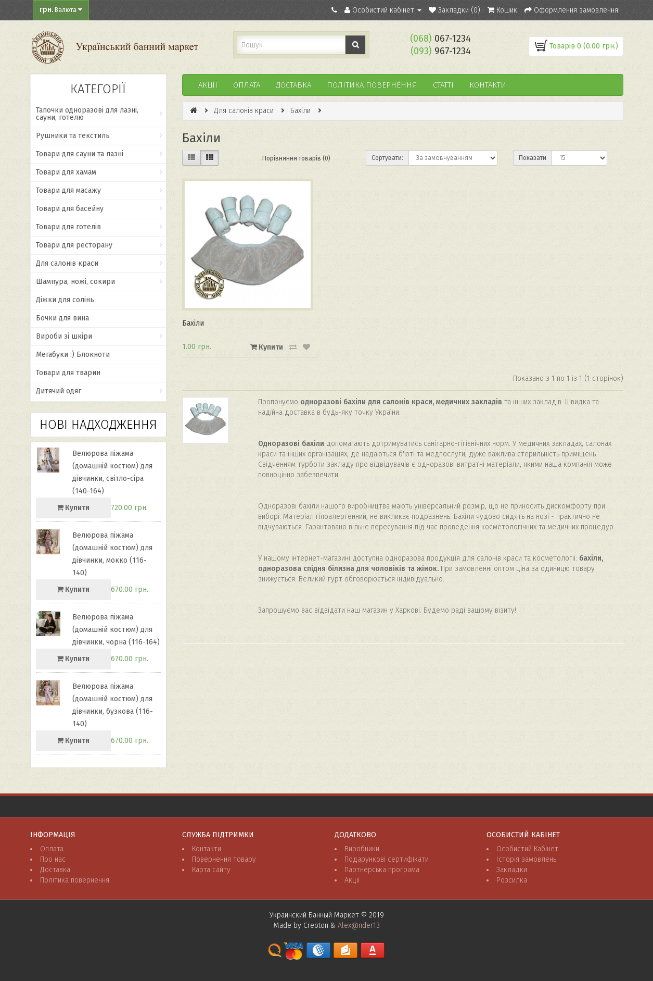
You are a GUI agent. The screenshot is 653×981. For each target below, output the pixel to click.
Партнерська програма (381, 869)
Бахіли (300, 110)
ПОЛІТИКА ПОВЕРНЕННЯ (372, 85)
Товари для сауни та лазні (79, 154)
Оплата (246, 85)
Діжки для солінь (65, 299)
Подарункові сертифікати (386, 859)
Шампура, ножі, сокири (75, 281)
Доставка (293, 85)
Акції (207, 85)
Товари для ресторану (74, 245)
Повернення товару (224, 859)
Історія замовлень (526, 859)
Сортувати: (387, 158)
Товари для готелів (68, 226)
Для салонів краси (67, 263)
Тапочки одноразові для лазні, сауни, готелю (87, 114)
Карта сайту (211, 869)
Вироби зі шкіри (64, 336)
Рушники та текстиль (73, 135)
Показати (532, 158)
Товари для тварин (68, 372)
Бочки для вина (62, 318)
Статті (443, 85)
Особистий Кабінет (527, 849)
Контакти (487, 85)
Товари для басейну (70, 208)
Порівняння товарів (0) (296, 158)
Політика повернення (74, 880)
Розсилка (511, 880)
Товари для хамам (66, 172)
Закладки (511, 869)
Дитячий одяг (58, 391)
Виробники (361, 849)
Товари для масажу (68, 190)
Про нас (53, 859)
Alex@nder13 (359, 925)
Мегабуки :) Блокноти (73, 354)
